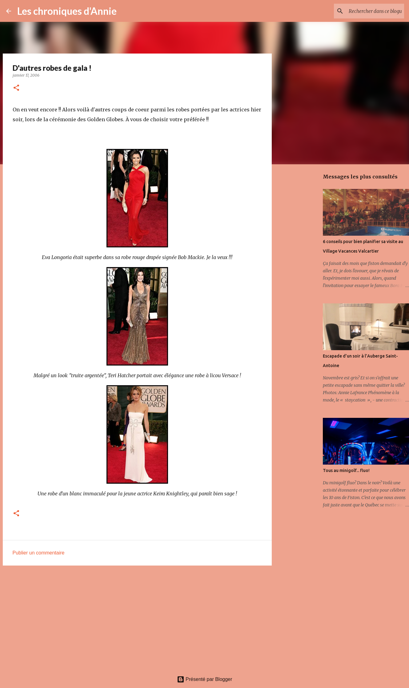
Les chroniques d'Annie (67, 11)
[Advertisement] (137, 618)
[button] (16, 88)
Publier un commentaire (39, 552)
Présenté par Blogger (204, 679)
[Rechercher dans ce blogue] (371, 11)
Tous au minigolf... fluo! (346, 470)
